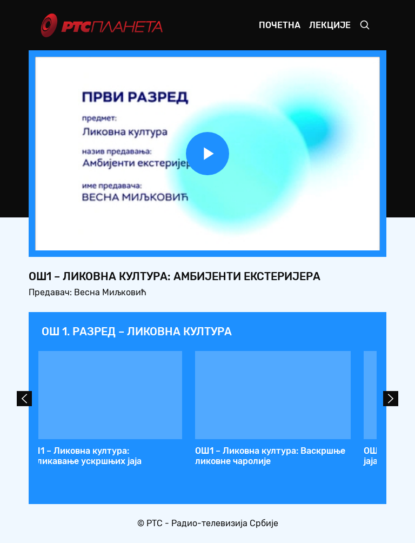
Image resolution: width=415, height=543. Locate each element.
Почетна (279, 25)
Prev (24, 398)
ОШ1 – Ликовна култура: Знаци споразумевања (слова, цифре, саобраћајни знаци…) (111, 461)
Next (390, 398)
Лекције (330, 25)
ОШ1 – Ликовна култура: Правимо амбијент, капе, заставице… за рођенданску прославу (285, 461)
